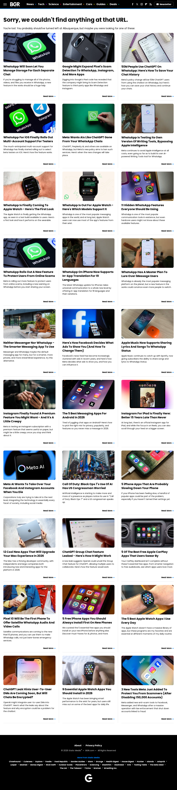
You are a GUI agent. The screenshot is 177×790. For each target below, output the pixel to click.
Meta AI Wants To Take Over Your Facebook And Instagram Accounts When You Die (28, 488)
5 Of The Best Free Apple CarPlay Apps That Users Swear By (144, 554)
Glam (90, 761)
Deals (113, 4)
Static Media (75, 750)
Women (97, 768)
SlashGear (119, 765)
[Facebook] (133, 4)
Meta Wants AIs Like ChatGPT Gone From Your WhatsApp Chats (87, 139)
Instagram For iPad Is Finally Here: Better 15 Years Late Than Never (146, 415)
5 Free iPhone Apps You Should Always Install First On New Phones (87, 620)
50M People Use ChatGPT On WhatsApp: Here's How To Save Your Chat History (147, 70)
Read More (48, 96)
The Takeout (76, 768)
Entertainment (72, 4)
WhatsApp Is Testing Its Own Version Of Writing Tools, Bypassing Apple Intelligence (147, 141)
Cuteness (28, 761)
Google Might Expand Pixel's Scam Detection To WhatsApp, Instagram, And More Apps (88, 70)
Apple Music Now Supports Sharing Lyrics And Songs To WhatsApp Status (146, 346)
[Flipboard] (146, 4)
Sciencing (94, 765)
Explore (38, 761)
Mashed (23, 765)
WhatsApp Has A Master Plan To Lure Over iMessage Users (144, 274)
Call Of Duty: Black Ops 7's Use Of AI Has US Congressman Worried (87, 486)
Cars (89, 4)
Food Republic (61, 761)
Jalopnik (161, 761)
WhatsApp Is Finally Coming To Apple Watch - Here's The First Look (28, 207)
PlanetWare (81, 765)
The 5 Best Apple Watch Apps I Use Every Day (145, 620)
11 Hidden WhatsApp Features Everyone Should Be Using (142, 207)
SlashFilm (106, 765)
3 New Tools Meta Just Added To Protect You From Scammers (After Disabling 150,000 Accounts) (146, 693)
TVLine (87, 768)
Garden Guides (78, 761)
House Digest (128, 761)
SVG (129, 765)
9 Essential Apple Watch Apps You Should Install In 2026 (86, 691)
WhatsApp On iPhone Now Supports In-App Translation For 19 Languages (87, 276)
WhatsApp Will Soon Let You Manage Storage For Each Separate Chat (28, 70)
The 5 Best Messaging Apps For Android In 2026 (84, 415)
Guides (101, 4)
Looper (13, 765)
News (30, 4)
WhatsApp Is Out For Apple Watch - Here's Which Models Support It (87, 207)
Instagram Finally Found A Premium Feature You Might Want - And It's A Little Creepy (29, 417)
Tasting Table (140, 765)
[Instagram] (142, 4)
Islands (150, 761)
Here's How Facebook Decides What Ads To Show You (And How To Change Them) (87, 346)
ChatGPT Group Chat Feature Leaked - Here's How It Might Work (86, 554)
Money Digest (36, 765)
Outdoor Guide (66, 765)
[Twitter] (137, 4)
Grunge (99, 761)
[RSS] (151, 4)
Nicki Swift (51, 765)
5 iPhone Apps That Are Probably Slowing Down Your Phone (144, 486)
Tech (41, 4)
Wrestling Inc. (110, 768)
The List (63, 768)
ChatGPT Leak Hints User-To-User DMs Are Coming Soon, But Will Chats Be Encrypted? (27, 693)
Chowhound (15, 761)
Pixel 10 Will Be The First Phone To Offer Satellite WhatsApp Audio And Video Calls (29, 622)
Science (54, 4)
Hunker (140, 761)
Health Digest (112, 761)
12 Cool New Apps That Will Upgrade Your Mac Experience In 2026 (29, 554)
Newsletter (163, 4)
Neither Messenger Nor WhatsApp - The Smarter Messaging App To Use (28, 345)
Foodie (48, 761)
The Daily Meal (157, 765)
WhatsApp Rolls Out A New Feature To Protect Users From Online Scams (29, 274)
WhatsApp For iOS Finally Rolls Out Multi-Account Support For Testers (28, 139)
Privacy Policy (94, 745)
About (78, 745)
